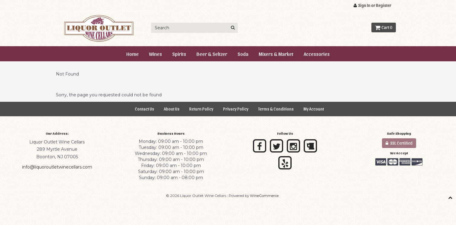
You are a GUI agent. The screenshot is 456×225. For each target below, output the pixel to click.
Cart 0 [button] (383, 27)
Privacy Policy (235, 108)
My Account (313, 108)
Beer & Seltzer (211, 54)
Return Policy (201, 108)
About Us (171, 108)
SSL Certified (399, 143)
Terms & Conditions (276, 108)
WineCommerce (264, 195)
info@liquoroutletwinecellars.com (57, 167)
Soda (243, 54)
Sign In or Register (372, 5)
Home (132, 54)
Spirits (179, 54)
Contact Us (144, 108)
